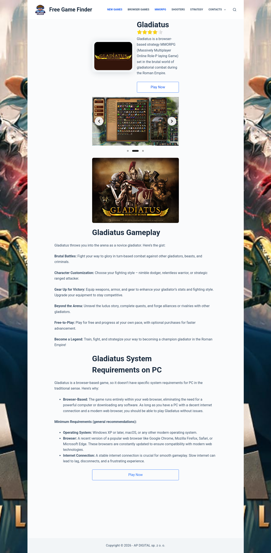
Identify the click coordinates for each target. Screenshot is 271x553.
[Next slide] (235, 117)
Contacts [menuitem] (218, 9)
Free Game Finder (70, 9)
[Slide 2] (135, 154)
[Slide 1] (128, 154)
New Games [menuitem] (114, 9)
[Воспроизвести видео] (136, 223)
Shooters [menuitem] (178, 9)
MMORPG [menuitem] (160, 9)
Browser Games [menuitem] (138, 9)
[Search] (234, 9)
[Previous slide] (35, 117)
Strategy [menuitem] (196, 9)
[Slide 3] (143, 154)
